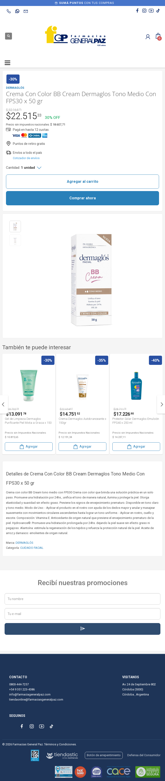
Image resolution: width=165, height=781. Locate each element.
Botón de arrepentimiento (104, 755)
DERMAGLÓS (24, 542)
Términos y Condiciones (60, 744)
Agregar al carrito (82, 181)
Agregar (28, 446)
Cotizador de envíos (26, 158)
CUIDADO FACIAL (31, 547)
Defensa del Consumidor (143, 755)
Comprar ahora (82, 198)
